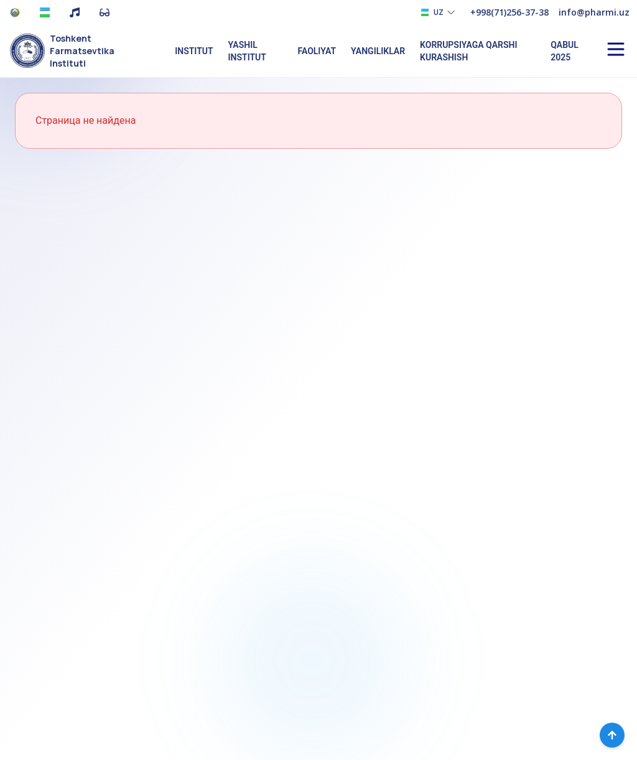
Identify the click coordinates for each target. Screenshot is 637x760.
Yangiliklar (378, 51)
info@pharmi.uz (594, 12)
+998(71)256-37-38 (509, 12)
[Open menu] (616, 49)
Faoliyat (316, 51)
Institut (194, 51)
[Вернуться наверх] (612, 735)
